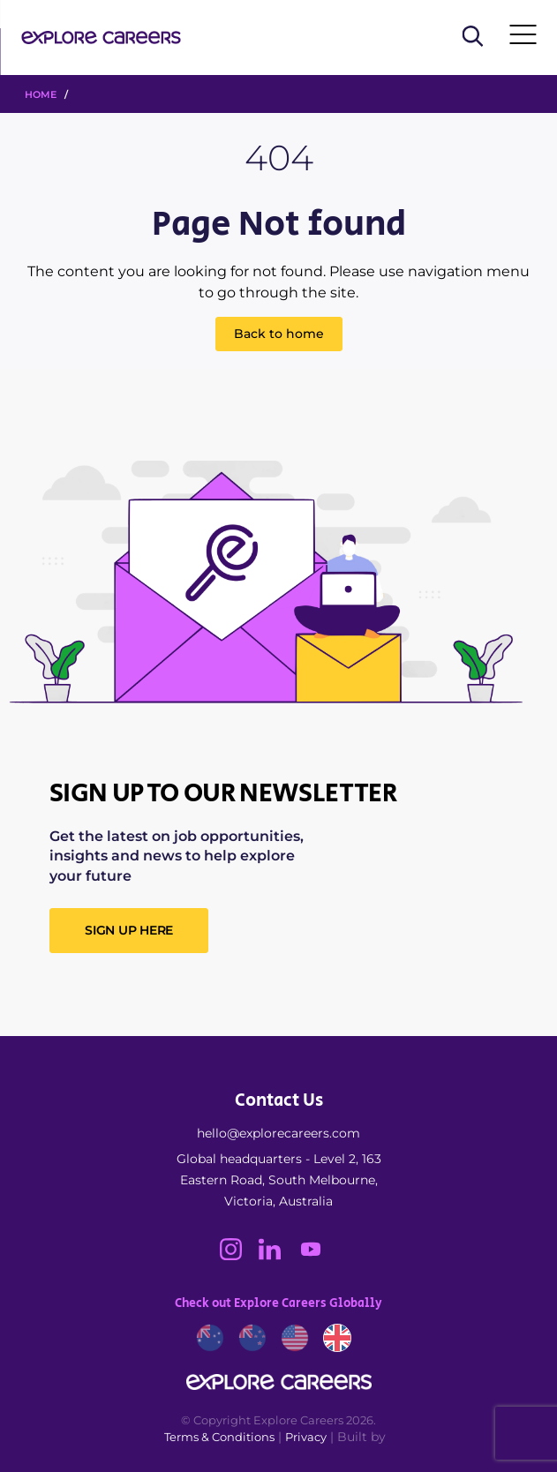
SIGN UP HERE (129, 930)
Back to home (279, 334)
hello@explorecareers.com (278, 1133)
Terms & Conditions (219, 1437)
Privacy (306, 1437)
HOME (40, 94)
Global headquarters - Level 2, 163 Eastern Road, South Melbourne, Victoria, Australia (279, 1180)
